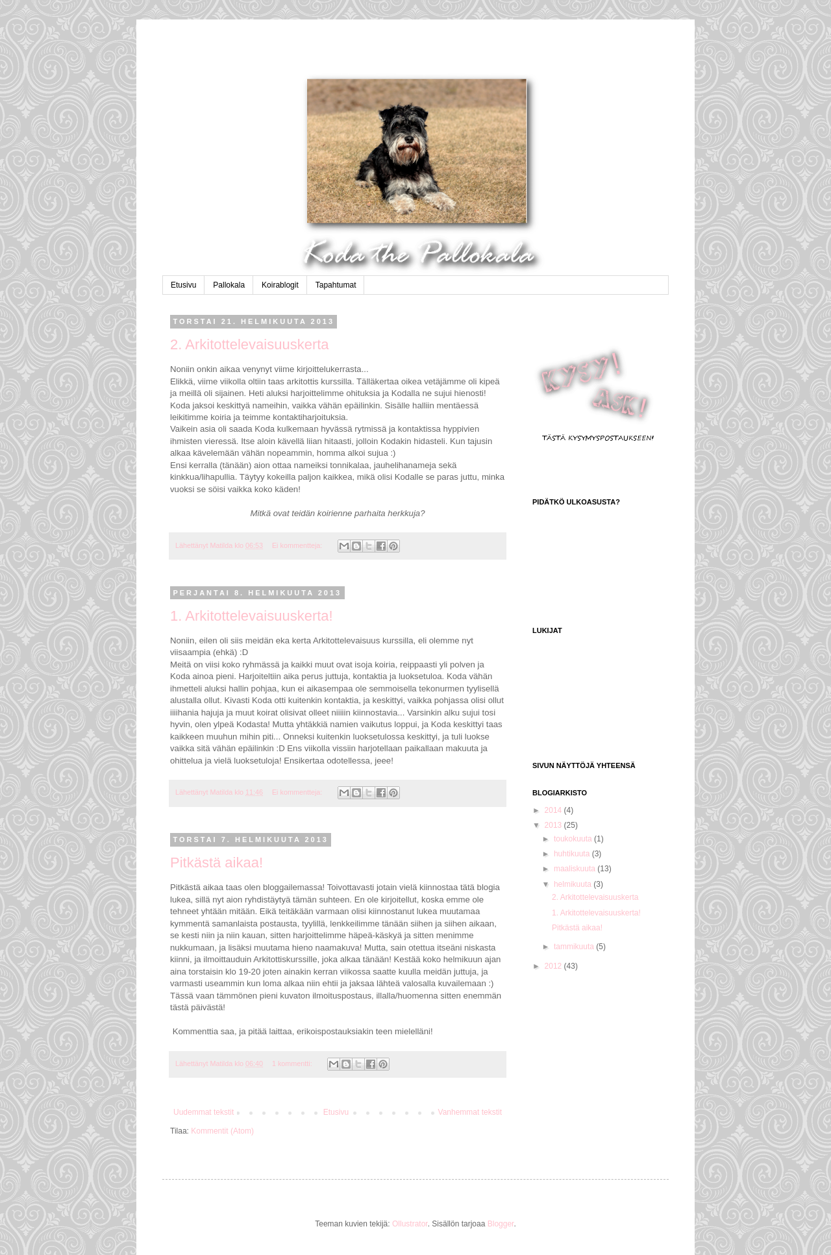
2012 (554, 966)
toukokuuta (574, 838)
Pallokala (229, 285)
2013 (554, 825)
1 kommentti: (293, 1063)
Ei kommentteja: (298, 545)
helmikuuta (573, 884)
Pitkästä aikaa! (216, 862)
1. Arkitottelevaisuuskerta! (251, 616)
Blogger (501, 1223)
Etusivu (183, 285)
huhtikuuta (573, 853)
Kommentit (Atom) (222, 1131)
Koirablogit (280, 285)
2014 (554, 810)
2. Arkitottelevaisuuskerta (249, 344)
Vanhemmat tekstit (470, 1112)
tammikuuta (575, 946)
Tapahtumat (336, 285)
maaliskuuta (575, 868)
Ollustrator (410, 1223)
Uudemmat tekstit (203, 1112)
